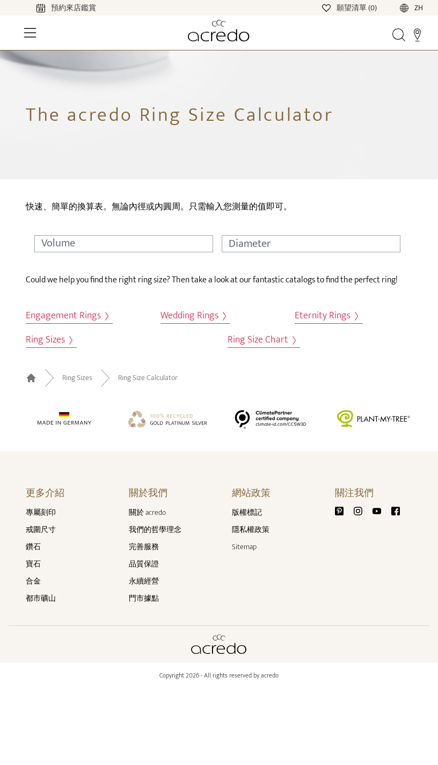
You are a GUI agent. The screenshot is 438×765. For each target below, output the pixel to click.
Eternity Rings (326, 316)
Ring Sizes (49, 340)
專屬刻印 (41, 512)
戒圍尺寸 (41, 529)
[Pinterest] (343, 510)
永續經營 (144, 581)
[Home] (219, 30)
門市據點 (144, 598)
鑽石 (33, 547)
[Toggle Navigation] (30, 33)
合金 (33, 581)
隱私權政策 (250, 529)
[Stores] (417, 34)
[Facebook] (395, 510)
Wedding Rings (193, 316)
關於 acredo (147, 512)
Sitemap (244, 547)
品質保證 (144, 564)
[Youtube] (381, 510)
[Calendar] (55, 7)
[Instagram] (362, 510)
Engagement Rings (67, 316)
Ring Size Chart (262, 340)
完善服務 (144, 547)
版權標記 (247, 512)
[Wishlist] (350, 7)
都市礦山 (41, 598)
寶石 (33, 564)
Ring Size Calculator (148, 378)
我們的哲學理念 (155, 529)
